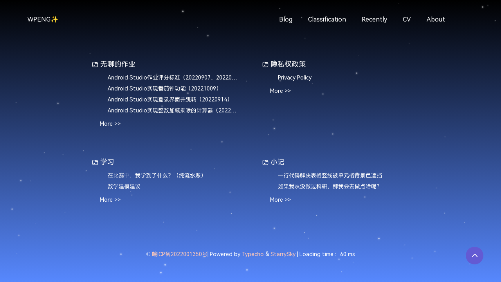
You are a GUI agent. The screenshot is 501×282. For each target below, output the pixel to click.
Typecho (252, 254)
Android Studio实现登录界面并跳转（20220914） (170, 100)
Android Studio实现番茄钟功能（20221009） (165, 89)
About (436, 19)
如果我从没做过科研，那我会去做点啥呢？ (330, 187)
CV (407, 19)
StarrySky (283, 254)
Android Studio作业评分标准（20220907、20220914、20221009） (173, 78)
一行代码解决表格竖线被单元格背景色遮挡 (330, 176)
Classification (327, 19)
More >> (110, 124)
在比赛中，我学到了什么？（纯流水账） (157, 176)
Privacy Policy (295, 78)
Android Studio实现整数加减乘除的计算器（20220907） (173, 111)
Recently (374, 19)
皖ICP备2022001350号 (179, 254)
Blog (285, 19)
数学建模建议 (124, 187)
